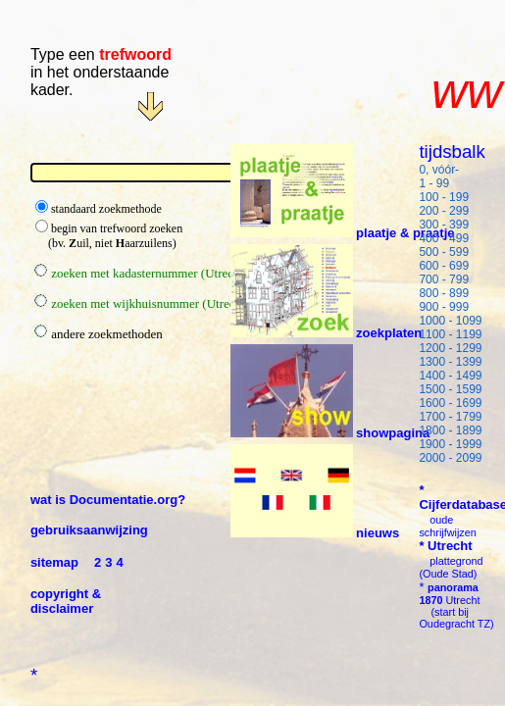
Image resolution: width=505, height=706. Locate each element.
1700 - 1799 (450, 417)
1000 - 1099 (450, 321)
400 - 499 (444, 238)
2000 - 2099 (450, 458)
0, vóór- (439, 169)
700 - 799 (444, 279)
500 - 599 (444, 252)
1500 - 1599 (450, 389)
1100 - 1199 (450, 334)
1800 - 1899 (450, 430)
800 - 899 (444, 293)
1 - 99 (434, 183)
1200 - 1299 (450, 348)
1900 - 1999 (450, 444)
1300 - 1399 (450, 362)
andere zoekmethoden (96, 334)
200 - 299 (444, 211)
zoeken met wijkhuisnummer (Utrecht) (139, 303)
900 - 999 (444, 307)
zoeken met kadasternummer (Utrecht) (139, 273)
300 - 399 (444, 224)
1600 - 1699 (450, 403)
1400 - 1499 (450, 375)
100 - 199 (444, 197)
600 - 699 (444, 266)
